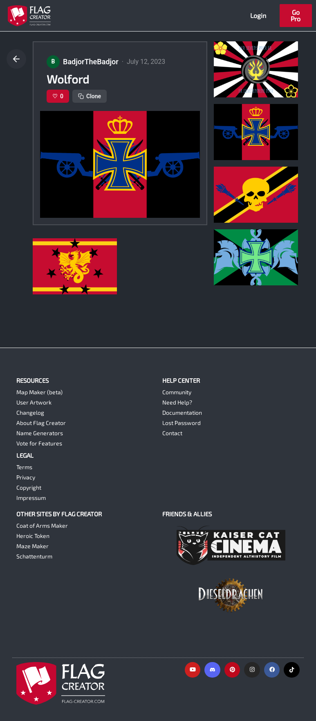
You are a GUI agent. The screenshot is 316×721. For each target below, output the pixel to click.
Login (258, 15)
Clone (89, 96)
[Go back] (16, 59)
